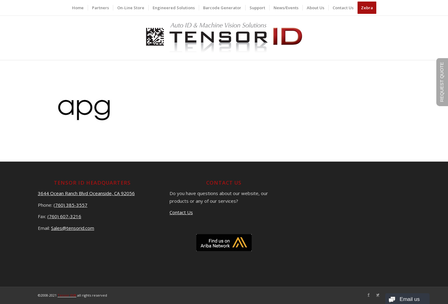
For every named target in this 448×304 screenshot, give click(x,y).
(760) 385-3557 (70, 205)
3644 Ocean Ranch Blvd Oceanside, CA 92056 (86, 193)
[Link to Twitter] (377, 294)
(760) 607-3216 (64, 216)
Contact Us (181, 212)
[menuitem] (78, 7)
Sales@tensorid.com (72, 228)
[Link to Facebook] (368, 294)
